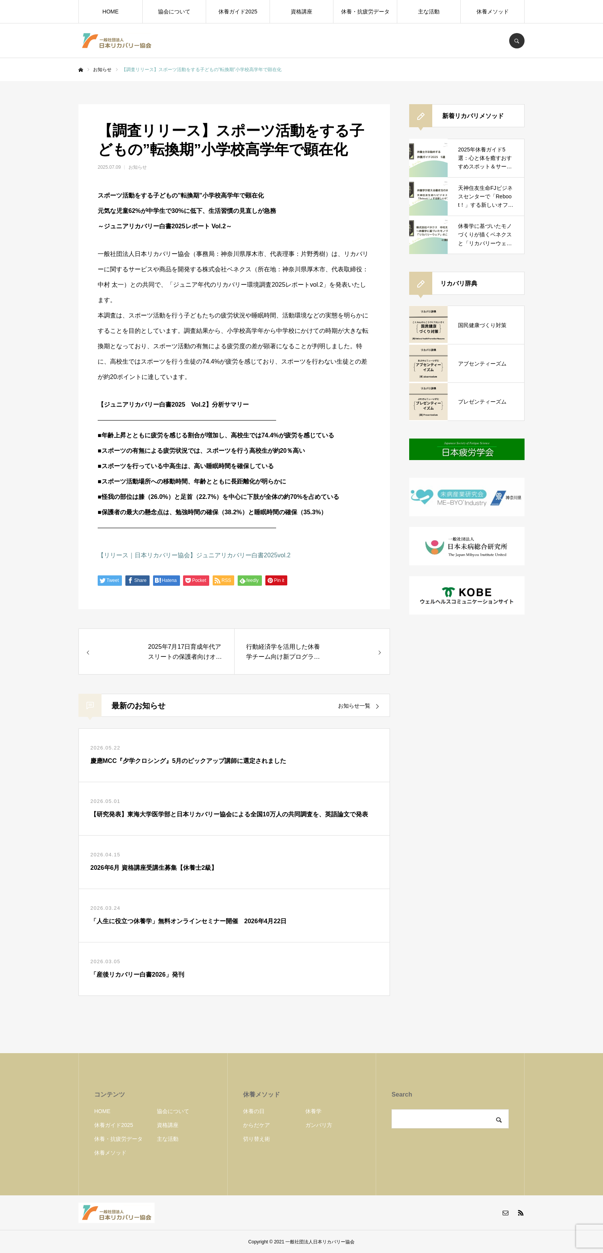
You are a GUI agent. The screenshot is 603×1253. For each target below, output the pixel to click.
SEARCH (517, 40)
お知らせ (137, 167)
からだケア (256, 1125)
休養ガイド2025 (237, 11)
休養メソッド (492, 11)
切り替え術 (256, 1139)
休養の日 (254, 1111)
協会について (174, 11)
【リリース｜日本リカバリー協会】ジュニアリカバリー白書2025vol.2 (194, 555)
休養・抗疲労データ (365, 11)
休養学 (313, 1111)
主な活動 (429, 11)
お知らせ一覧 (354, 706)
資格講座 (301, 11)
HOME (110, 11)
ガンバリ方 (318, 1125)
